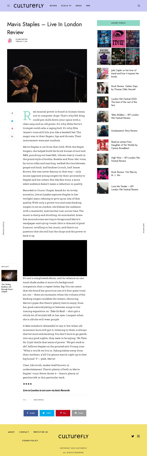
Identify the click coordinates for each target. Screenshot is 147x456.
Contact (24, 432)
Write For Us (40, 432)
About (11, 432)
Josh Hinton (22, 39)
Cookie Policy (30, 440)
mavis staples (39, 400)
